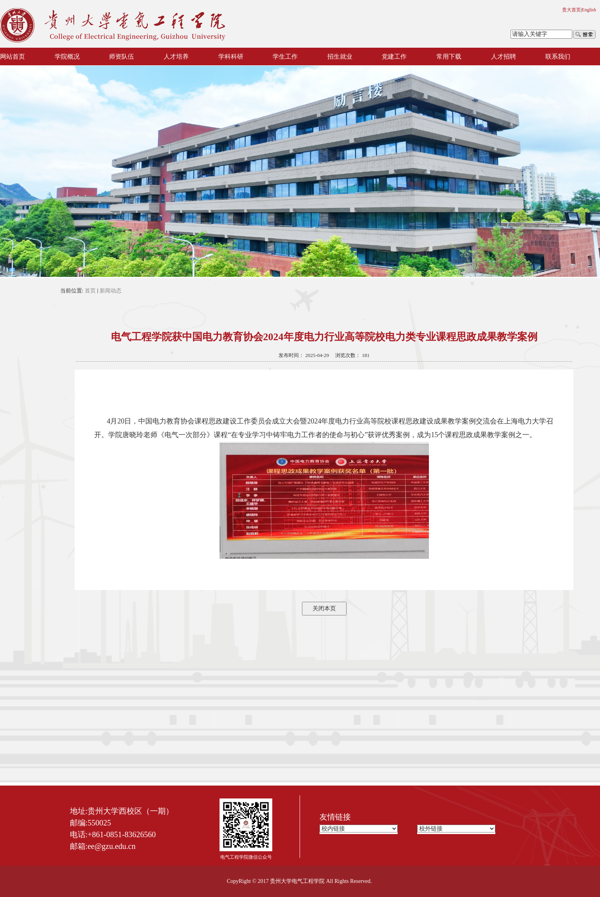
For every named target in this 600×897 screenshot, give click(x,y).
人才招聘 (503, 56)
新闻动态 (110, 291)
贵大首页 (571, 10)
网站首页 (12, 56)
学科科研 (230, 56)
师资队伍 (121, 56)
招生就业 (339, 56)
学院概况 (67, 56)
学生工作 (285, 56)
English (589, 10)
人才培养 (176, 56)
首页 (90, 291)
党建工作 (394, 56)
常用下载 (448, 56)
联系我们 (557, 56)
